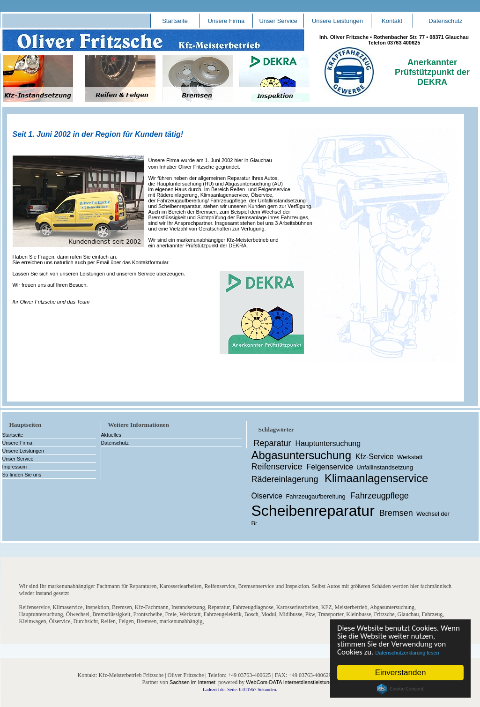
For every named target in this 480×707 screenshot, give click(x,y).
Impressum (14, 466)
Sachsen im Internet (192, 682)
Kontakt (392, 20)
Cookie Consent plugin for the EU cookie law (400, 689)
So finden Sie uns (22, 474)
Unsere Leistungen (337, 20)
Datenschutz (445, 20)
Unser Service (278, 20)
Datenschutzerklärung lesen (407, 652)
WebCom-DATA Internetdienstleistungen (292, 682)
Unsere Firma (225, 20)
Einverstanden (400, 672)
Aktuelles (111, 435)
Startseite (175, 20)
